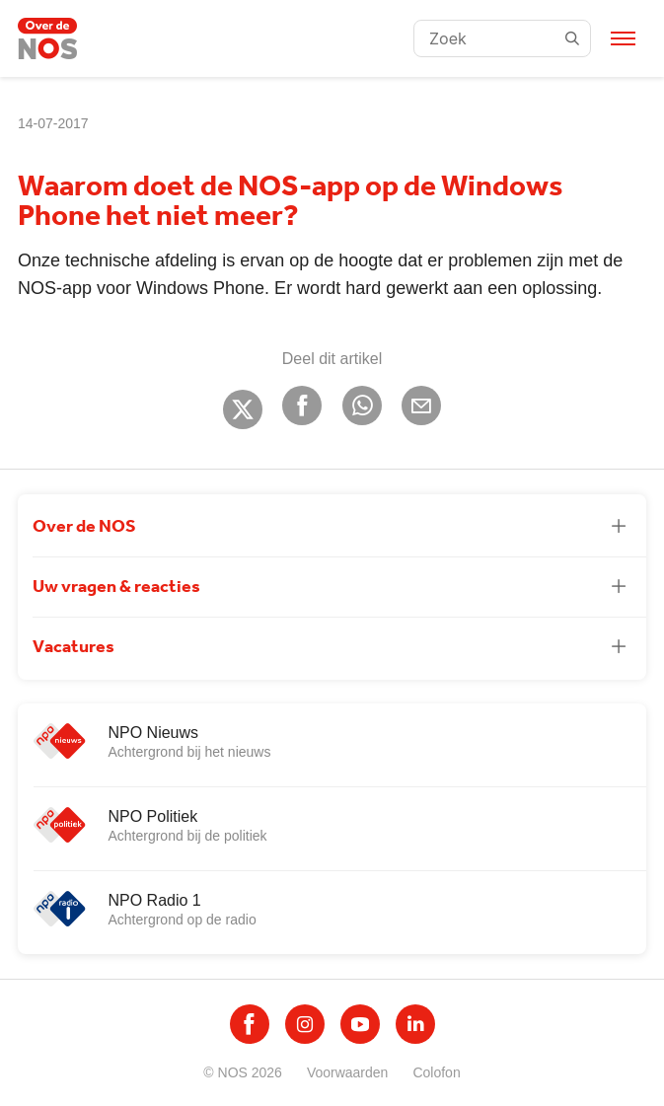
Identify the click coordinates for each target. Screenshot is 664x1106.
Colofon (436, 1072)
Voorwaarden (348, 1072)
